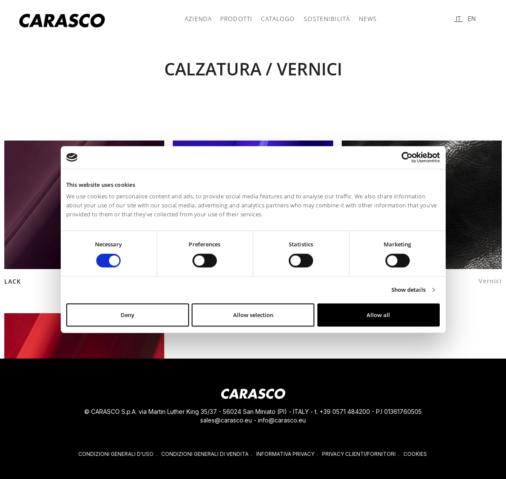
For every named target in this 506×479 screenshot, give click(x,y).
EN (471, 18)
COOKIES (415, 454)
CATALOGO (278, 19)
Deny (127, 315)
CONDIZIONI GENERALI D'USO (116, 454)
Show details (408, 290)
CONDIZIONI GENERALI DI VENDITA (205, 454)
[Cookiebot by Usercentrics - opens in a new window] (402, 157)
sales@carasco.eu (226, 420)
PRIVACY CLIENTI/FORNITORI (359, 454)
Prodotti (237, 19)
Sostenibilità (325, 19)
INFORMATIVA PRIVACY (285, 454)
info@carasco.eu (282, 420)
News (365, 19)
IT (458, 18)
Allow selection (253, 315)
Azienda (200, 19)
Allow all (378, 315)
